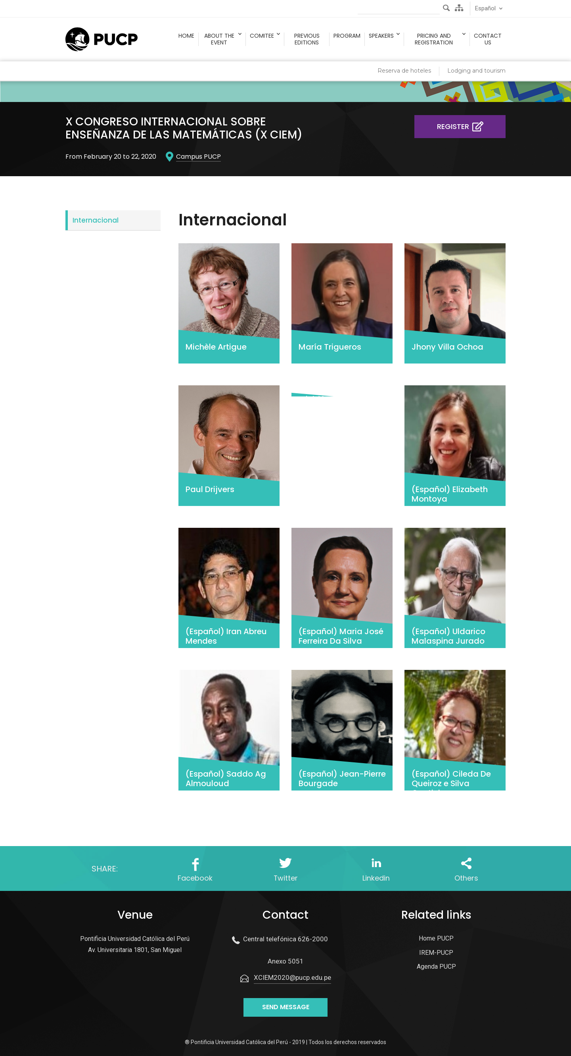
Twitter (285, 878)
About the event (219, 39)
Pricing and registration (434, 39)
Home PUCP (436, 939)
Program (346, 36)
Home (186, 36)
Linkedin (376, 878)
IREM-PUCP (436, 952)
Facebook (195, 878)
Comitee (262, 36)
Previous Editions (307, 39)
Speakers (381, 36)
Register (462, 126)
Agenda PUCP (436, 967)
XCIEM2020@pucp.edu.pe (292, 978)
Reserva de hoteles (404, 70)
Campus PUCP (198, 156)
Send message (285, 1007)
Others (466, 878)
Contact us (488, 39)
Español (485, 8)
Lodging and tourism (476, 70)
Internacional (96, 220)
